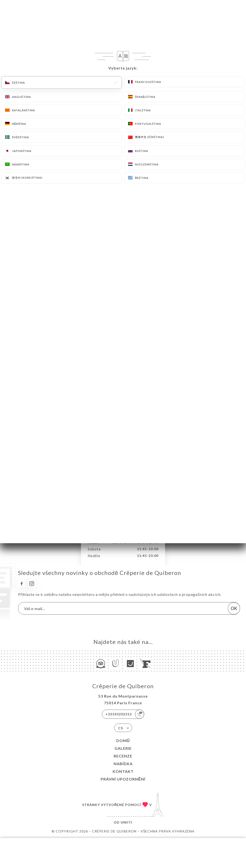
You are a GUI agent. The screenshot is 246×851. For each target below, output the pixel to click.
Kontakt (123, 771)
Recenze (123, 756)
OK (234, 608)
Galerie (123, 748)
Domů (123, 740)
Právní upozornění (123, 779)
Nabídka (123, 763)
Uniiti (126, 822)
